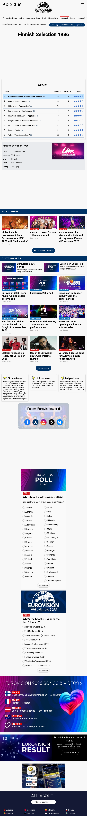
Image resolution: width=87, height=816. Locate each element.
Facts (72, 18)
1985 (54, 25)
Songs (33, 18)
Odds (21, 18)
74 (58, 106)
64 (58, 111)
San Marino (72, 813)
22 (58, 135)
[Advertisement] (43, 58)
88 (58, 101)
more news (43, 368)
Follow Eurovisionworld (43, 409)
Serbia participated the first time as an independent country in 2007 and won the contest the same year (43, 382)
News (10, 18)
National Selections (9, 24)
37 (58, 125)
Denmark (29, 810)
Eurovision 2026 (43, 683)
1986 (19, 24)
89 (58, 97)
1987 (80, 25)
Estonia (29, 813)
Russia (70, 810)
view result (43, 585)
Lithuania (50, 810)
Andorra (8, 813)
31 (58, 130)
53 (58, 116)
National (64, 18)
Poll (44, 18)
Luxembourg (52, 813)
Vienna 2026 (53, 18)
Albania (8, 810)
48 (58, 121)
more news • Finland (43, 250)
